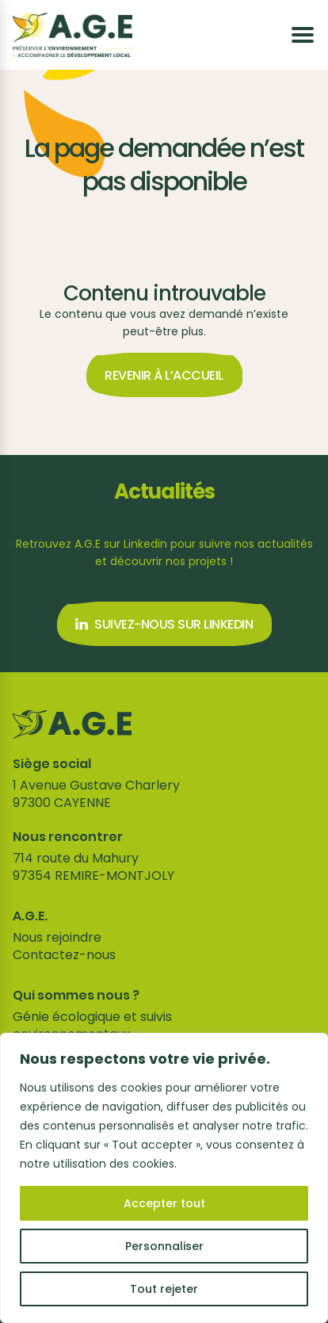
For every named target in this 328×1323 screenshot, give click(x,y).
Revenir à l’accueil (164, 375)
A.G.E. (30, 916)
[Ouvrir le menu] (302, 35)
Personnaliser (164, 1246)
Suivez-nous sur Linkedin (164, 624)
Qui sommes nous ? (76, 995)
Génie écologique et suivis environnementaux (92, 1025)
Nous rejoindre (57, 937)
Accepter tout (164, 1203)
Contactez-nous (64, 955)
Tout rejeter (164, 1289)
